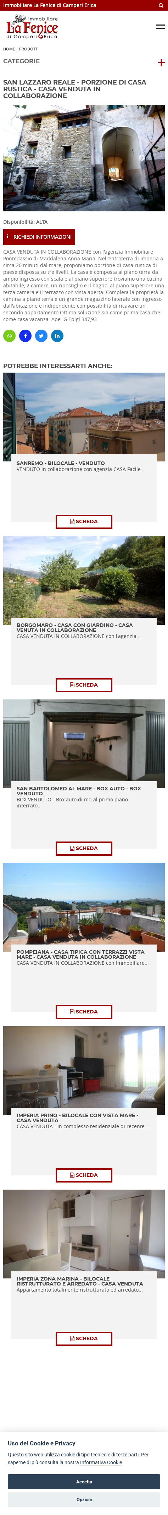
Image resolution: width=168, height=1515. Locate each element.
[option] (84, 158)
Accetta (84, 1481)
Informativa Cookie (101, 1463)
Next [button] (141, 158)
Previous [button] (26, 158)
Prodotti (29, 49)
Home (9, 49)
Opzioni (84, 1499)
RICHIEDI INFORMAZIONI (39, 237)
